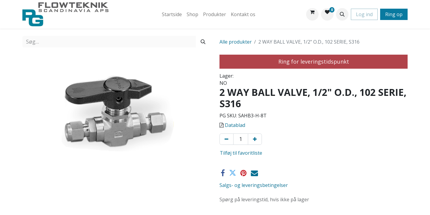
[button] (342, 14)
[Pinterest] (243, 172)
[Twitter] (232, 172)
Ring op (394, 14)
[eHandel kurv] (312, 14)
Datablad (235, 125)
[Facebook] (223, 172)
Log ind (364, 14)
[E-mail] (254, 172)
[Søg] (203, 41)
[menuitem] (171, 14)
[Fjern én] (226, 139)
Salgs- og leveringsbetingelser (253, 185)
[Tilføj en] (255, 139)
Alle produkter (235, 42)
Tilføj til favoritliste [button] (241, 153)
